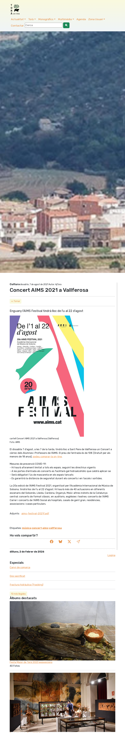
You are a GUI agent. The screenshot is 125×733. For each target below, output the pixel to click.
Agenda (81, 19)
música (26, 528)
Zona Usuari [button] (95, 19)
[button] (78, 542)
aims (45, 528)
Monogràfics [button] (45, 19)
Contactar (17, 25)
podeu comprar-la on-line (47, 456)
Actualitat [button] (17, 19)
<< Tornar (15, 301)
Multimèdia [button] (65, 19)
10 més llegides (18, 594)
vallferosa (55, 528)
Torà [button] (31, 19)
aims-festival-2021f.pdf (35, 513)
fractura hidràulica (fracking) (26, 584)
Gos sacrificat (17, 576)
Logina (111, 555)
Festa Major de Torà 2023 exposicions (31, 662)
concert (37, 528)
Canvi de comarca (20, 567)
